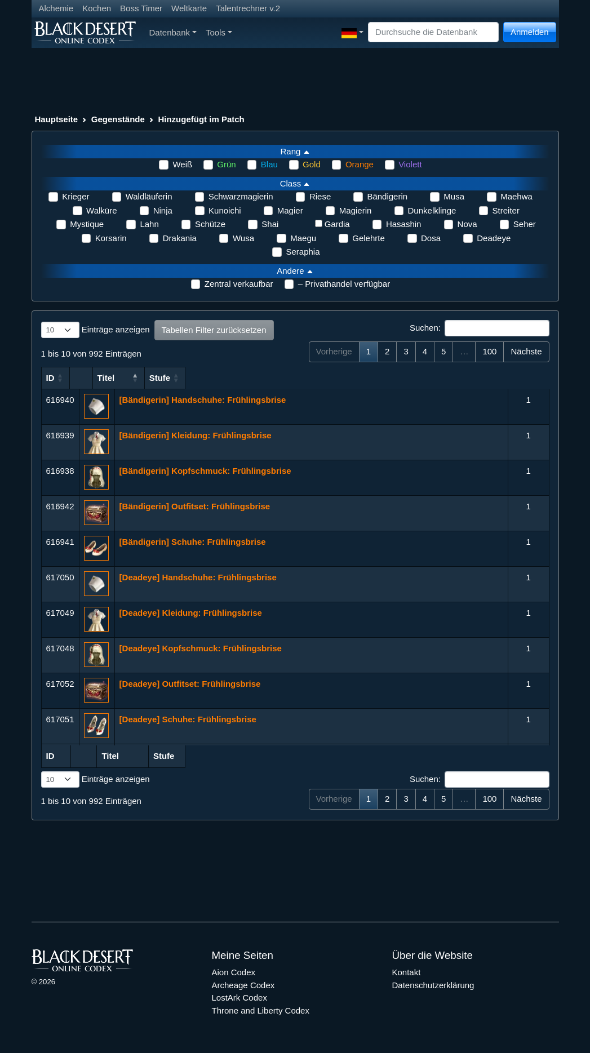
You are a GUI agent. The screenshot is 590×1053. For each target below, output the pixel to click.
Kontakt (406, 972)
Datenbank (173, 32)
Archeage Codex (243, 985)
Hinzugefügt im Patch (201, 119)
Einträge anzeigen (95, 330)
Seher (524, 224)
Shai (269, 224)
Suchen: (479, 328)
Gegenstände (118, 119)
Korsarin (111, 238)
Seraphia (303, 251)
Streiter (506, 210)
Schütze (210, 224)
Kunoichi (225, 210)
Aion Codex (234, 972)
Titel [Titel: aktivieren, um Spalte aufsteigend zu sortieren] (128, 378)
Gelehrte (368, 238)
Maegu (303, 238)
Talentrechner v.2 (248, 8)
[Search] (433, 32)
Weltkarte (189, 8)
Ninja (162, 210)
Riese (320, 196)
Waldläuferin (149, 196)
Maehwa (516, 196)
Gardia (337, 224)
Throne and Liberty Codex (260, 1010)
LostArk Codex (239, 997)
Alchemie (56, 8)
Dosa (431, 238)
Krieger (75, 196)
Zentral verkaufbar (239, 283)
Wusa (243, 238)
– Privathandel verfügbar (344, 283)
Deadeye (494, 238)
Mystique (87, 224)
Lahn (149, 224)
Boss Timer (141, 8)
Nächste (526, 351)
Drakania (180, 238)
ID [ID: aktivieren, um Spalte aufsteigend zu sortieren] (50, 378)
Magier (290, 210)
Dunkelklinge (432, 210)
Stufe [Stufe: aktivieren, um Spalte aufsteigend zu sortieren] (523, 378)
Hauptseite (56, 119)
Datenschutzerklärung (433, 985)
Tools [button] (219, 32)
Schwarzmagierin (241, 196)
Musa (453, 196)
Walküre (101, 210)
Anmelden (530, 32)
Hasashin (404, 224)
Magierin (355, 210)
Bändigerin (387, 196)
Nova (467, 224)
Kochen (96, 8)
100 (489, 351)
